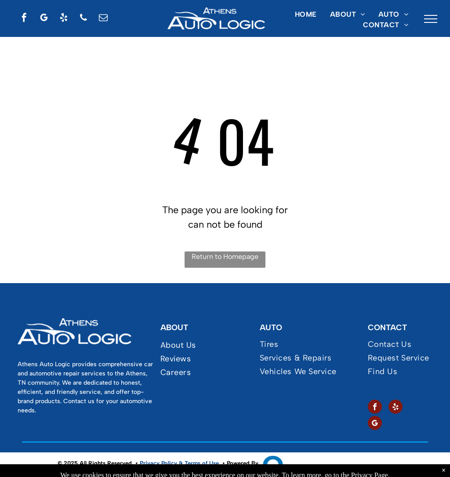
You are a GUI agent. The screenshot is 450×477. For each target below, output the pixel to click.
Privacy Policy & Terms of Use (179, 463)
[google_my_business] (44, 18)
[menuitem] (305, 14)
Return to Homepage (225, 256)
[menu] (430, 18)
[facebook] (24, 18)
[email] (103, 18)
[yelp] (63, 18)
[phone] (83, 18)
